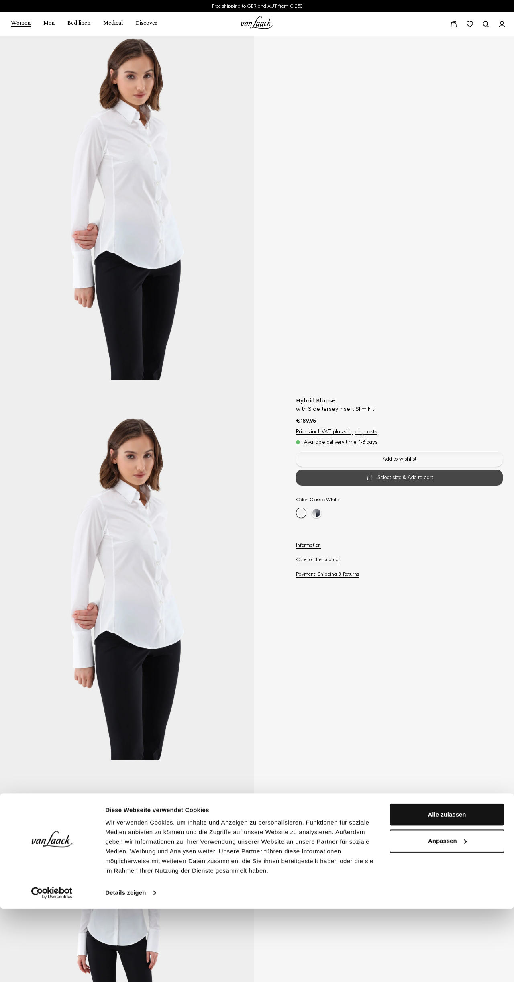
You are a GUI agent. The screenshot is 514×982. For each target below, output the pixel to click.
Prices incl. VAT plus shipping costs (336, 431)
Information (308, 545)
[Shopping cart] (454, 24)
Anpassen (447, 914)
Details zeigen (125, 966)
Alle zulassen (447, 887)
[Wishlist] (470, 24)
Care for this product (318, 559)
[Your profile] (502, 24)
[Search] (486, 24)
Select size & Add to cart (399, 478)
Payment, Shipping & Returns (327, 574)
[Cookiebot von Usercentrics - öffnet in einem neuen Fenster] (52, 966)
